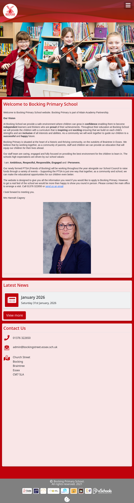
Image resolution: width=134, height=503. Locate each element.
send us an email (54, 186)
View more (14, 315)
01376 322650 (22, 338)
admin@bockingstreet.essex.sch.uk (35, 347)
